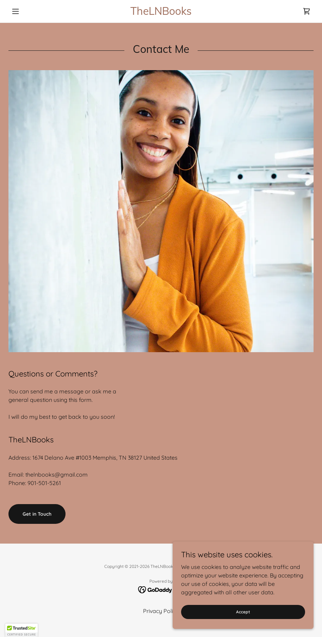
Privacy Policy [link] (161, 610)
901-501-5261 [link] (44, 482)
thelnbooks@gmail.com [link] (56, 474)
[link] (161, 12)
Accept (243, 611)
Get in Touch (37, 514)
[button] (31, 11)
